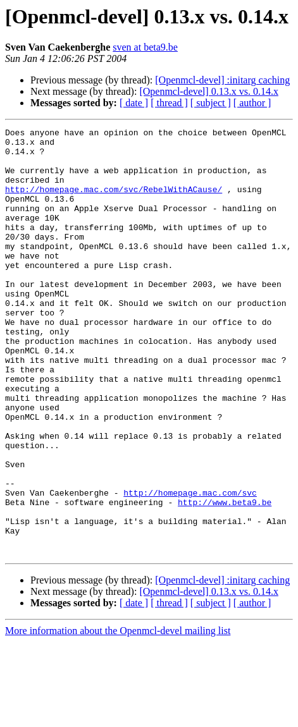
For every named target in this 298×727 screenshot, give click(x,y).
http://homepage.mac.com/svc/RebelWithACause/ (113, 202)
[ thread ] (169, 102)
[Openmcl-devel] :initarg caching (222, 80)
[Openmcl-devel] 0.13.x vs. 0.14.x (208, 91)
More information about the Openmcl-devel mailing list (117, 716)
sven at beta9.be (145, 47)
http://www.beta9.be (224, 577)
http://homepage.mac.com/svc (190, 566)
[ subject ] (210, 102)
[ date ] (134, 102)
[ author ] (252, 102)
